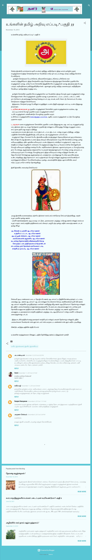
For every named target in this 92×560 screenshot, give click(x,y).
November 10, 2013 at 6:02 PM (35, 355)
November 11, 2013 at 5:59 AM (31, 386)
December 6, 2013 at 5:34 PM (36, 414)
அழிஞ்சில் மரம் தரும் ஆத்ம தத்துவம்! (22, 522)
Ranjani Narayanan (20, 401)
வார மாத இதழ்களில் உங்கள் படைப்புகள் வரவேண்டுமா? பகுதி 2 (34, 498)
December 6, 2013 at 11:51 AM (37, 401)
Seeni (16, 373)
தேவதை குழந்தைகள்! (15, 473)
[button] (85, 23)
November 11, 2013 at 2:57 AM (28, 373)
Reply (16, 368)
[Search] (89, 6)
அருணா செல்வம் (20, 414)
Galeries (51, 554)
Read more (82, 492)
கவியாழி (17, 386)
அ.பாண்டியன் (19, 355)
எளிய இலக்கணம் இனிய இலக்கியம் (24, 346)
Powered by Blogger (46, 550)
